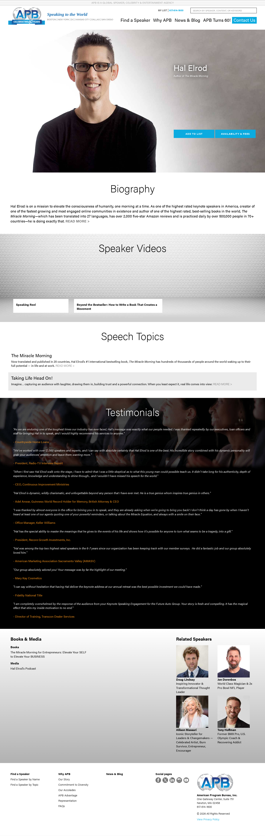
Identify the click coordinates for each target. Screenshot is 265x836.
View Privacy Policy (208, 819)
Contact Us (244, 20)
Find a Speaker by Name (25, 779)
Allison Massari (186, 730)
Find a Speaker (135, 20)
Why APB (162, 20)
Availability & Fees (235, 133)
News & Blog (187, 20)
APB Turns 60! (217, 20)
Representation (67, 800)
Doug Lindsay (185, 679)
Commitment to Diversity (73, 784)
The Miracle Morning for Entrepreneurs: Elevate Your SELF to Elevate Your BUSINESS (48, 654)
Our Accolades (67, 790)
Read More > (78, 221)
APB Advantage (67, 795)
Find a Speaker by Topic (24, 784)
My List (162, 10)
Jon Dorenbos (227, 679)
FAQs (61, 806)
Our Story (64, 779)
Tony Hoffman (227, 730)
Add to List (194, 133)
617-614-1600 (176, 10)
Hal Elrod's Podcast (23, 668)
